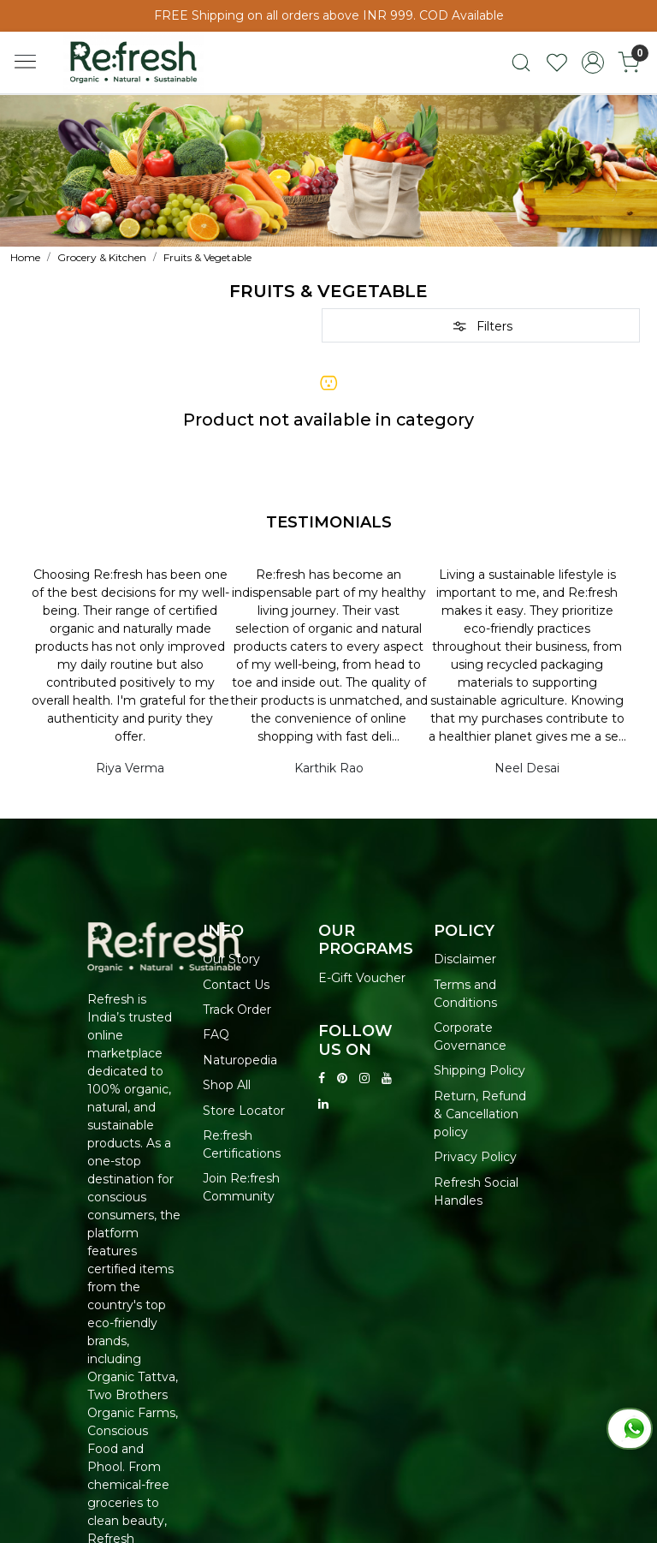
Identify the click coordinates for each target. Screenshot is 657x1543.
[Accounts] (593, 62)
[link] (521, 62)
